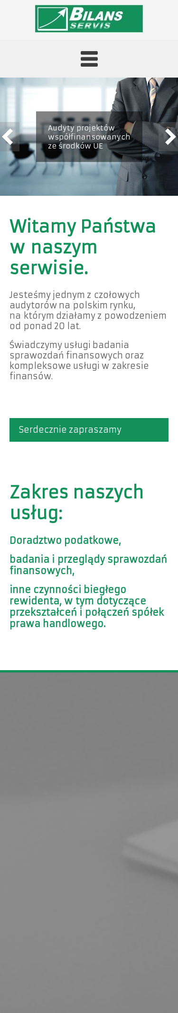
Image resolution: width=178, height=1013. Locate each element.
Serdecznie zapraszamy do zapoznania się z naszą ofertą (77, 433)
